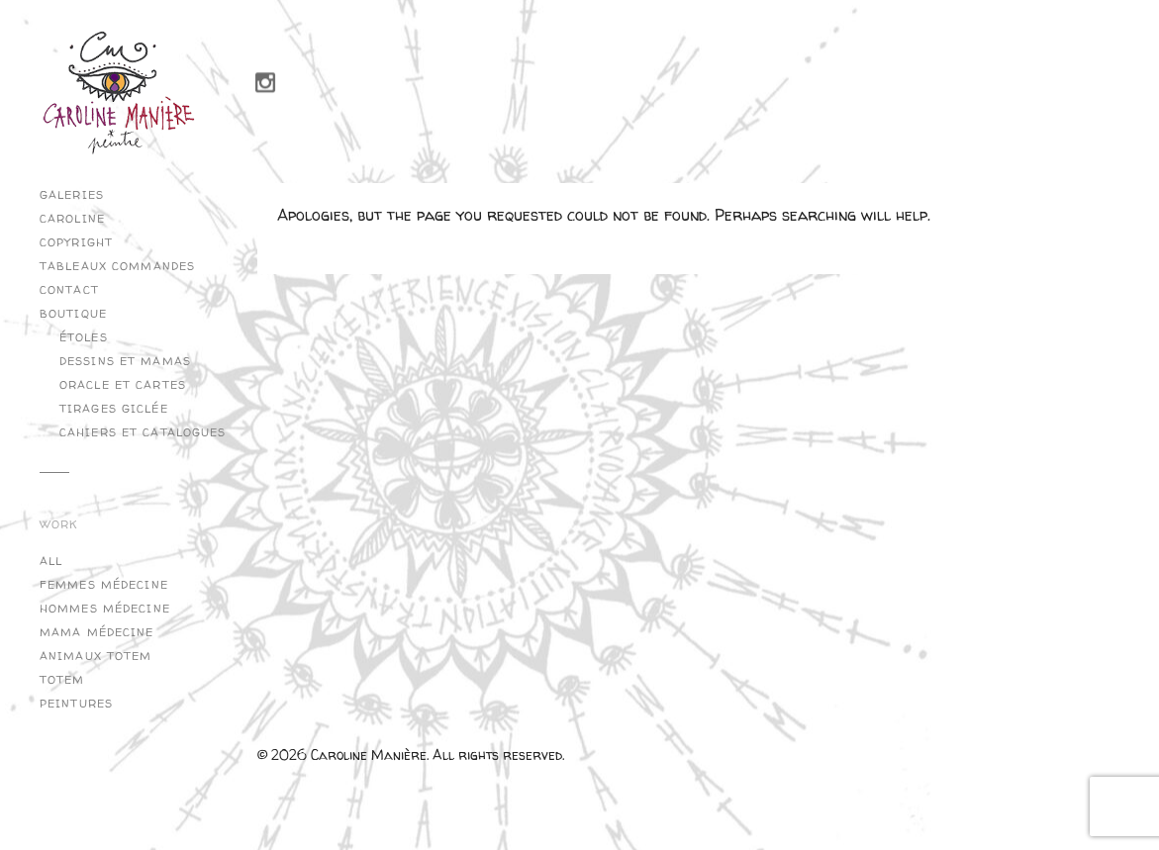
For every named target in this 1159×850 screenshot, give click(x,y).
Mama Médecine (97, 632)
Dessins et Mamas (125, 361)
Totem (62, 680)
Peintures (76, 703)
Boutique (73, 314)
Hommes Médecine (105, 608)
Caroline (72, 219)
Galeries (72, 195)
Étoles (83, 337)
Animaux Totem (96, 656)
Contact (69, 290)
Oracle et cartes (122, 385)
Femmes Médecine (104, 585)
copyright (76, 242)
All (51, 561)
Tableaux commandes (117, 266)
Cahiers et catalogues (143, 432)
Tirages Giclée (113, 409)
